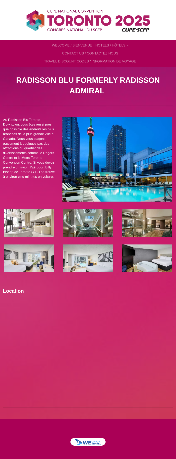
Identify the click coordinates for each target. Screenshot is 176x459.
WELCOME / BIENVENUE (72, 45)
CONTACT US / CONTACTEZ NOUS (90, 53)
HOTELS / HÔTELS (110, 45)
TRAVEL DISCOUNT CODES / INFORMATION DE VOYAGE (90, 61)
